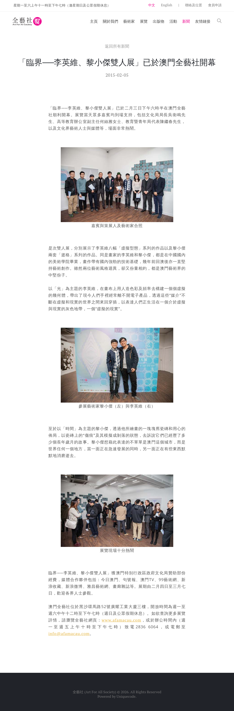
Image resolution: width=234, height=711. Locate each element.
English (166, 5)
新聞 (186, 21)
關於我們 (110, 21)
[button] (219, 21)
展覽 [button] (144, 21)
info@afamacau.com (69, 633)
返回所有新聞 (117, 46)
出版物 (158, 21)
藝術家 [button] (129, 21)
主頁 (94, 21)
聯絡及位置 (193, 5)
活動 (173, 21)
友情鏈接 (202, 21)
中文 (151, 5)
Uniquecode (126, 696)
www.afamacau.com (121, 620)
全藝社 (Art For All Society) (94, 691)
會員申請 (215, 5)
